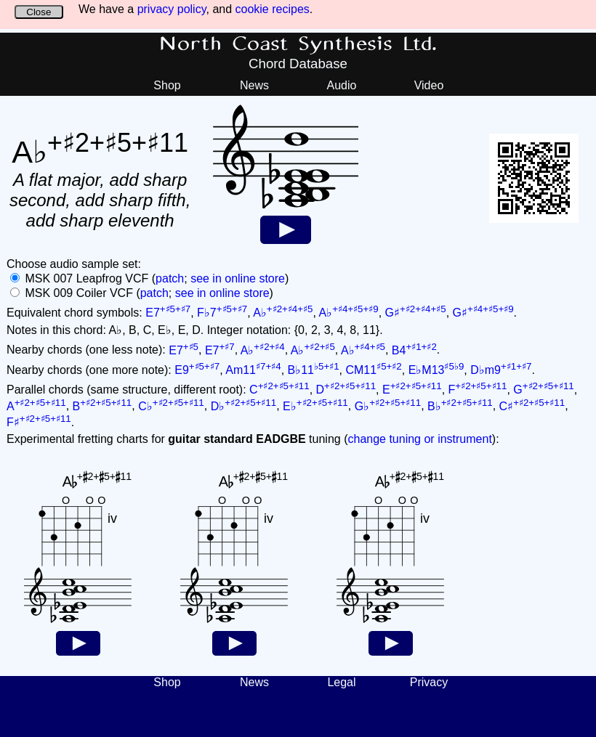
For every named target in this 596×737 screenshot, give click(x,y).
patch (170, 278)
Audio (342, 85)
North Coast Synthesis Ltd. (298, 44)
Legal (341, 682)
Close (38, 12)
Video (429, 85)
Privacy (429, 682)
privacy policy (171, 9)
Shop (166, 85)
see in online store (237, 278)
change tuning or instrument (419, 439)
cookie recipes (272, 9)
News (254, 85)
